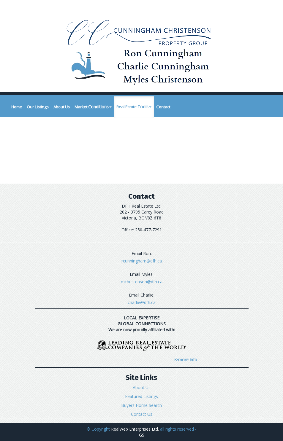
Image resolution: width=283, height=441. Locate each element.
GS (141, 435)
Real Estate (133, 107)
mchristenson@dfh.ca (141, 281)
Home (16, 106)
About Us (61, 106)
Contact (163, 106)
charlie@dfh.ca (142, 302)
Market (93, 107)
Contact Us (141, 414)
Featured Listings (141, 396)
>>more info (185, 359)
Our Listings (38, 106)
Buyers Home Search (141, 405)
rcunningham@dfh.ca (141, 261)
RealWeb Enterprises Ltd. (135, 429)
